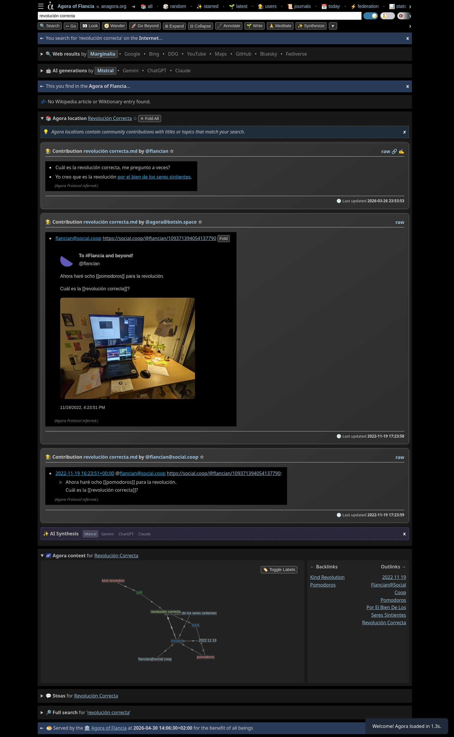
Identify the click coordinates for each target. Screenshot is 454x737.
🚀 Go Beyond (145, 25)
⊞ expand (174, 26)
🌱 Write (254, 25)
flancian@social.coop (78, 238)
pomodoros (323, 585)
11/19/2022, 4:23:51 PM (82, 407)
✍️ (401, 151)
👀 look (90, 25)
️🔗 (394, 151)
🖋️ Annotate (228, 25)
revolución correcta (384, 622)
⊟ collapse (200, 26)
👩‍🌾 (48, 151)
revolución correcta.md (111, 151)
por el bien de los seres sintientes (154, 177)
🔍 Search (50, 25)
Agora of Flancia (109, 728)
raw (386, 151)
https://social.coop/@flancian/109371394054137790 (159, 238)
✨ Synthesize (311, 25)
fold (224, 238)
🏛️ (87, 728)
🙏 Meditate (280, 25)
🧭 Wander (114, 25)
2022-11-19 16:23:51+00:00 (85, 473)
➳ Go (71, 26)
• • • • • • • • (177, 54)
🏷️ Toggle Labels (279, 569)
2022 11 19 (394, 577)
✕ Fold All (149, 118)
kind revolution (327, 577)
